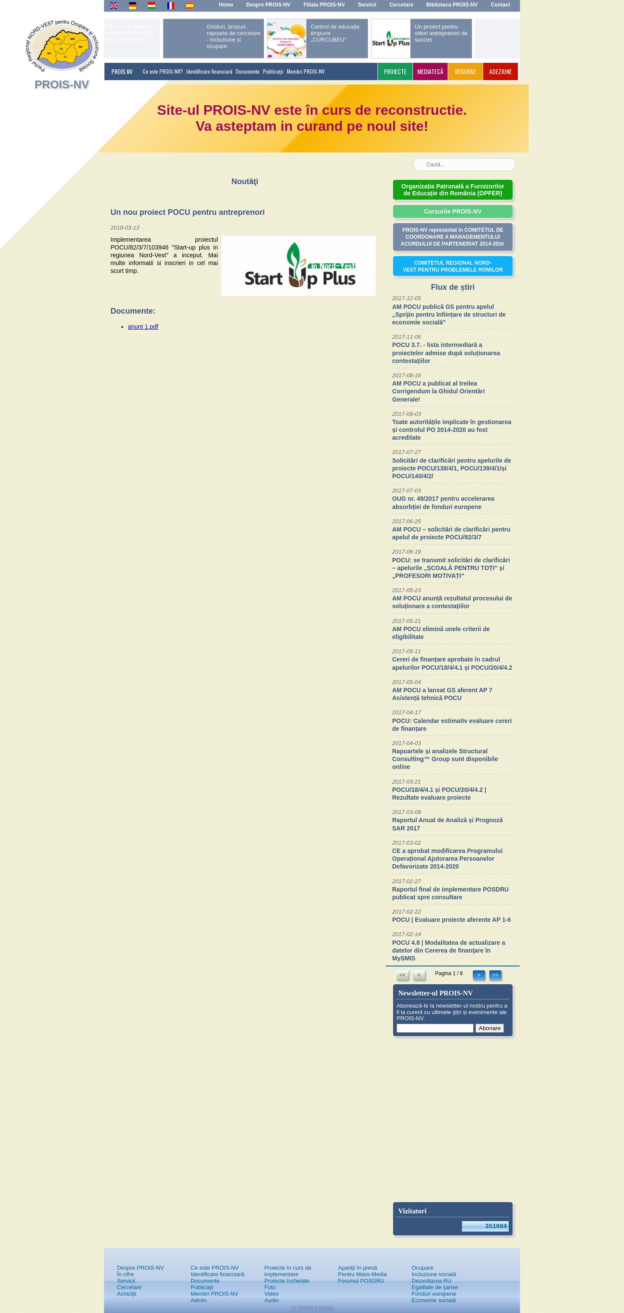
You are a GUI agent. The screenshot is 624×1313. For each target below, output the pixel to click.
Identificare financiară (209, 71)
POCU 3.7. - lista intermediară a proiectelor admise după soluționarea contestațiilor (446, 352)
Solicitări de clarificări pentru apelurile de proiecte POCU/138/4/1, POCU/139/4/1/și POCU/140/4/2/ (451, 468)
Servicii (126, 1280)
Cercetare (129, 1287)
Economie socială (434, 1300)
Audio (271, 1300)
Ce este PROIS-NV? (163, 71)
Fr (169, 5)
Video (271, 1293)
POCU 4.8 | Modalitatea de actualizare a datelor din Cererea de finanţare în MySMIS (448, 950)
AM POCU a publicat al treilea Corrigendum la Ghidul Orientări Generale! (438, 391)
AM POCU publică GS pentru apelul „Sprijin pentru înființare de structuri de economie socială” (449, 314)
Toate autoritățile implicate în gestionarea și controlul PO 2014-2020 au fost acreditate (451, 429)
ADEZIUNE (500, 71)
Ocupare (422, 1267)
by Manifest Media (312, 1308)
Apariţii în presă (357, 1267)
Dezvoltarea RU (432, 1280)
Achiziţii (126, 1293)
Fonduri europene (434, 1293)
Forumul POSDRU (361, 1280)
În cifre (125, 1274)
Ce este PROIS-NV (215, 1267)
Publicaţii (273, 71)
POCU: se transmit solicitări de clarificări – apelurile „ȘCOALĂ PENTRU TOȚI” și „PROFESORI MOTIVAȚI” (451, 568)
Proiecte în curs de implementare (287, 1270)
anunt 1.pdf (143, 326)
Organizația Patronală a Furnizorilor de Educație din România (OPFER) (452, 190)
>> (495, 975)
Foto (270, 1287)
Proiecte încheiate (286, 1280)
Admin (199, 1300)
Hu (151, 5)
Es (189, 5)
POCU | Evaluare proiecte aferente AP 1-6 (451, 919)
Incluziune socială (434, 1274)
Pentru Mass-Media (362, 1274)
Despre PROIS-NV (140, 1267)
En (113, 5)
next (492, 35)
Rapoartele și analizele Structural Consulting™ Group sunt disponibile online (445, 759)
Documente (248, 71)
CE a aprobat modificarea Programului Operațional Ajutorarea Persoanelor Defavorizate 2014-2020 (447, 858)
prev (124, 35)
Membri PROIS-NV (306, 71)
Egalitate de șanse (435, 1287)
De (132, 5)
